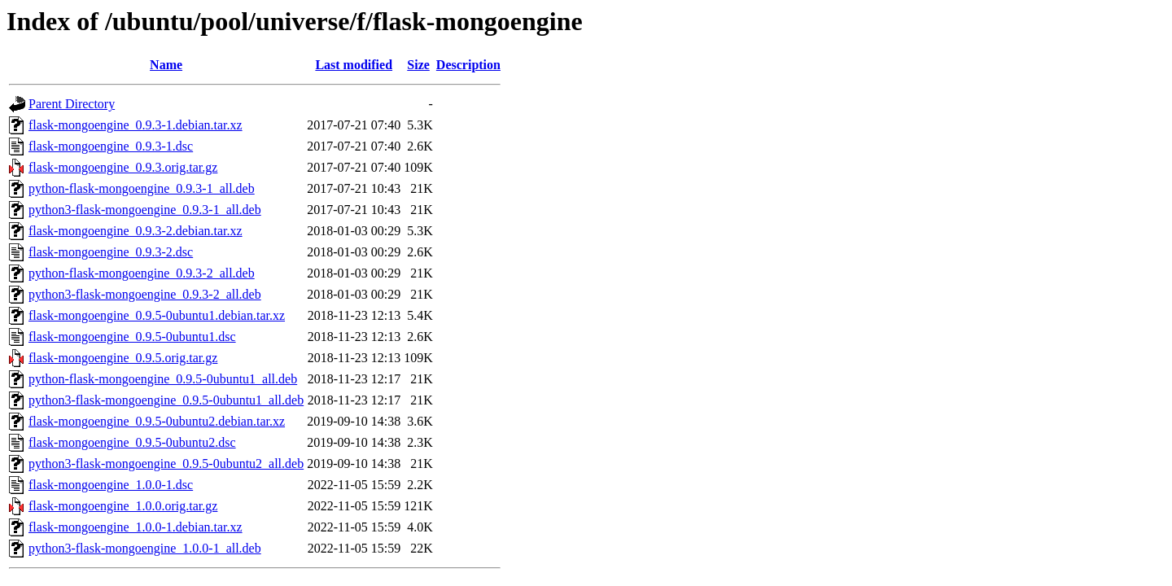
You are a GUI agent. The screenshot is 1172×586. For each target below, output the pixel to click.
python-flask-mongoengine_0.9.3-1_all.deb (141, 188)
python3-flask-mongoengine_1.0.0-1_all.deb (144, 548)
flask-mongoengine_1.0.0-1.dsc (110, 485)
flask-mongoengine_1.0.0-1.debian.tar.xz (135, 527)
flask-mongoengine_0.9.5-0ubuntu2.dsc (132, 442)
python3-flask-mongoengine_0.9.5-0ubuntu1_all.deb (166, 400)
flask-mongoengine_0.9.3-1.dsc (110, 146)
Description (468, 65)
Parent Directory (71, 104)
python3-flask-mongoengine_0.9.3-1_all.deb (144, 209)
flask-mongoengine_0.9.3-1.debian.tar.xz (135, 125)
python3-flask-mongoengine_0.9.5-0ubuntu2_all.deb (166, 463)
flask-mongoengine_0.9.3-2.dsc (110, 252)
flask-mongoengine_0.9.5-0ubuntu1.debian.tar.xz (156, 315)
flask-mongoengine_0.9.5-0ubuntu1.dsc (132, 336)
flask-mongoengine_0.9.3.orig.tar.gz (122, 167)
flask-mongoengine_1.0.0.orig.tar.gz (122, 506)
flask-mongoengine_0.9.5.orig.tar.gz (122, 358)
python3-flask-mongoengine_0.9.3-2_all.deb (144, 294)
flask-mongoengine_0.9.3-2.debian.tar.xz (135, 231)
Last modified (353, 65)
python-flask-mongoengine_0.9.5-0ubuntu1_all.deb (162, 379)
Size (418, 65)
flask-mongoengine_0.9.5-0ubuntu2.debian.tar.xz (156, 421)
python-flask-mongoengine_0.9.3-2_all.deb (141, 273)
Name (166, 65)
